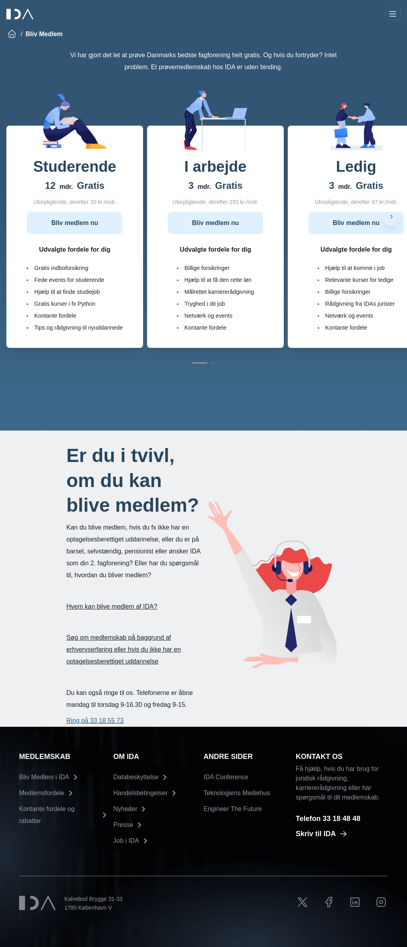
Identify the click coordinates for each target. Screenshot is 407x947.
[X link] (302, 902)
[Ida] (20, 14)
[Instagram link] (381, 902)
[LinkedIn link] (355, 902)
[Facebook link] (328, 902)
